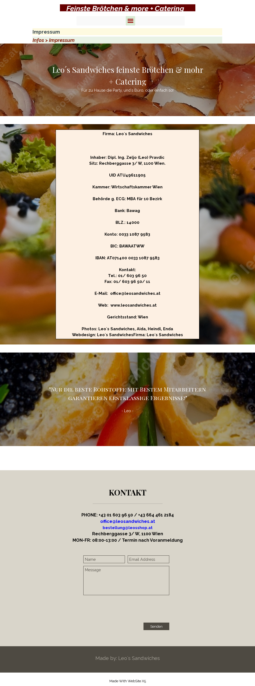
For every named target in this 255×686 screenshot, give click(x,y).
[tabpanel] (127, 8)
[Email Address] (148, 559)
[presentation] (124, 609)
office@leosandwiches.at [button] (127, 521)
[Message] (126, 580)
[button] (128, 527)
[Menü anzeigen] (130, 21)
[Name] (104, 559)
